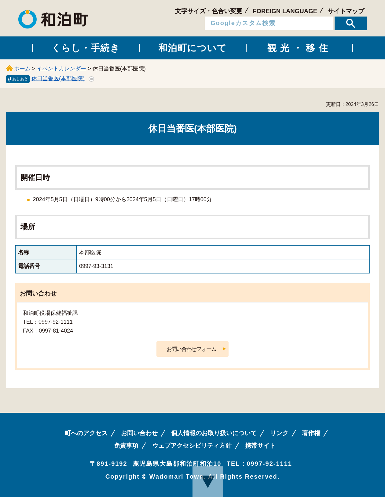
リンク (279, 433)
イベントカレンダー (61, 69)
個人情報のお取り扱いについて (214, 433)
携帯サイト (260, 445)
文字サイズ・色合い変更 (208, 11)
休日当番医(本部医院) (58, 78)
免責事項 (126, 445)
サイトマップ (346, 11)
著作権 (311, 433)
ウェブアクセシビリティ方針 (192, 445)
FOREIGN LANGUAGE (285, 11)
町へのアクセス (86, 433)
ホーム (22, 69)
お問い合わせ (139, 433)
